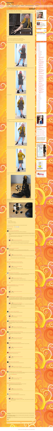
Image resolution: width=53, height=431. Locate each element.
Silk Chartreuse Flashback (41, 84)
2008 (38, 111)
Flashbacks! (22, 5)
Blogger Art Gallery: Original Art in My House (41, 69)
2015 (38, 104)
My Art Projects (17, 5)
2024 (38, 46)
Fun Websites (37, 5)
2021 (38, 49)
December (39, 51)
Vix (9, 248)
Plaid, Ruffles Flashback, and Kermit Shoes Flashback (41, 86)
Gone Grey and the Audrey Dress (40, 83)
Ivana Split (10, 342)
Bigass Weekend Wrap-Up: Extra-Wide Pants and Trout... (41, 79)
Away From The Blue (41, 130)
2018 (38, 101)
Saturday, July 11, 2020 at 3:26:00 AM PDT (17, 371)
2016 (38, 103)
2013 (38, 106)
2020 (38, 50)
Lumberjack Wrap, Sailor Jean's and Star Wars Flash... (41, 58)
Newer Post (8, 422)
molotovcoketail (28, 429)
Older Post (33, 422)
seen (16, 39)
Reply (9, 237)
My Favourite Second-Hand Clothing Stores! (12, 6)
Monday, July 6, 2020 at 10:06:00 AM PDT (17, 266)
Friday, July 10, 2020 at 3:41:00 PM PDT (17, 366)
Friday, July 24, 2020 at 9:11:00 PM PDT (15, 393)
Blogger (34, 429)
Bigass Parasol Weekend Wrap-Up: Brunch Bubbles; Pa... (41, 71)
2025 (38, 45)
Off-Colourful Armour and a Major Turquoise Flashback (41, 92)
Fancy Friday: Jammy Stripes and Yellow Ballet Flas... (40, 65)
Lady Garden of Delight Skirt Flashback (40, 75)
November (39, 52)
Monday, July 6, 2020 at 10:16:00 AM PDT (17, 296)
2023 (38, 47)
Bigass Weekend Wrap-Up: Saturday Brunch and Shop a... (41, 63)
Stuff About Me (12, 5)
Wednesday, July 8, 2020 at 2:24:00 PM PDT (16, 352)
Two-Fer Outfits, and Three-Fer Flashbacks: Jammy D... (41, 68)
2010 (38, 109)
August (39, 55)
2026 (38, 44)
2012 (38, 107)
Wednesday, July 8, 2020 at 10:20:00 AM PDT (16, 342)
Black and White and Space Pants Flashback (41, 61)
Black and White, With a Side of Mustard (41, 88)
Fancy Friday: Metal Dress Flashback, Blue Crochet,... (41, 81)
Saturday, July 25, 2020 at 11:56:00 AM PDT (18, 398)
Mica (9, 272)
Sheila (11, 266)
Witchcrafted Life (11, 371)
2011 (38, 108)
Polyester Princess (11, 296)
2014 (38, 105)
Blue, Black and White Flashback (40, 59)
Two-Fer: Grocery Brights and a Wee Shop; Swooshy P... (41, 90)
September (39, 54)
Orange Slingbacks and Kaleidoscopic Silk (40, 77)
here (18, 38)
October (39, 53)
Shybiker (10, 352)
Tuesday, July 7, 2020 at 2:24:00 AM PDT (14, 311)
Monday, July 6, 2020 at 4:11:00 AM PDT (14, 272)
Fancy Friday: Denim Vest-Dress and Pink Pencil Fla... (41, 74)
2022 (38, 48)
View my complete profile (40, 27)
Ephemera (10, 3)
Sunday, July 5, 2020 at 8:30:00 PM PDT (14, 230)
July (38, 56)
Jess (9, 311)
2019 (38, 100)
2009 (38, 110)
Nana (9, 230)
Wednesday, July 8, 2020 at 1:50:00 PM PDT (18, 337)
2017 (38, 102)
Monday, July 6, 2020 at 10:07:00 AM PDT (17, 291)
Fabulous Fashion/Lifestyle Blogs (29, 5)
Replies (10, 238)
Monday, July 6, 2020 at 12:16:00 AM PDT (14, 248)
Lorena (9, 393)
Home (8, 5)
